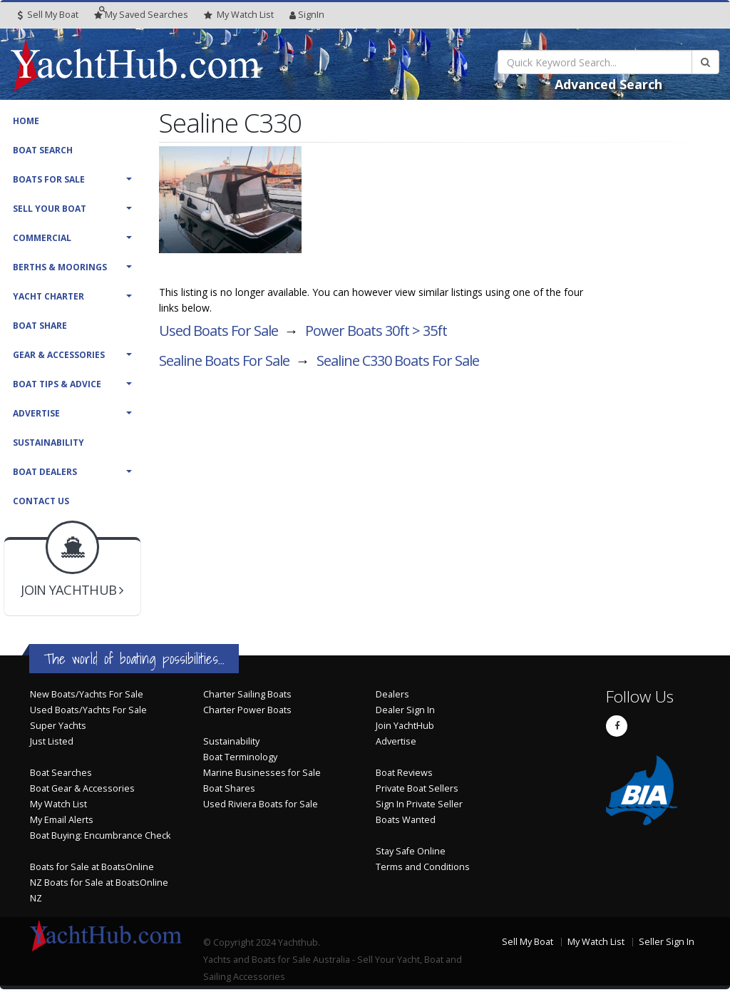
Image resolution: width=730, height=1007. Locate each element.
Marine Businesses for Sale (262, 773)
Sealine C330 (398, 360)
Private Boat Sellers (417, 788)
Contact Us (41, 501)
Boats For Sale (49, 179)
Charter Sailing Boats (247, 694)
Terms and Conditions (423, 867)
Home (26, 121)
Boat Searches (61, 773)
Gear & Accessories (59, 355)
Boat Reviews (404, 773)
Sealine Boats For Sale (224, 360)
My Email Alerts (61, 820)
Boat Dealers (45, 472)
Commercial (42, 238)
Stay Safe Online (411, 851)
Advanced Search (608, 84)
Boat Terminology (240, 757)
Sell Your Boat (49, 209)
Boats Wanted (406, 820)
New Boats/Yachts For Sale (86, 694)
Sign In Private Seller (419, 804)
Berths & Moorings (60, 267)
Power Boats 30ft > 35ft (376, 330)
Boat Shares (229, 788)
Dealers (392, 694)
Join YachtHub (405, 726)
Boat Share (40, 326)
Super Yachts (58, 726)
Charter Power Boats (247, 710)
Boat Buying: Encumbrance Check (100, 835)
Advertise (36, 413)
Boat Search (43, 150)
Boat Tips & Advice (57, 384)
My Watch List (58, 804)
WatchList (239, 15)
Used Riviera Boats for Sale (260, 804)
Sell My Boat (48, 15)
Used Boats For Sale (218, 330)
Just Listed (51, 741)
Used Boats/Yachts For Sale (88, 710)
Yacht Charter (48, 296)
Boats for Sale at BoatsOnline (92, 867)
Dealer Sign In (405, 710)
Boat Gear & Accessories (82, 788)
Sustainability (48, 442)
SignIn (306, 15)
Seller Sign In (666, 942)
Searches (141, 15)
